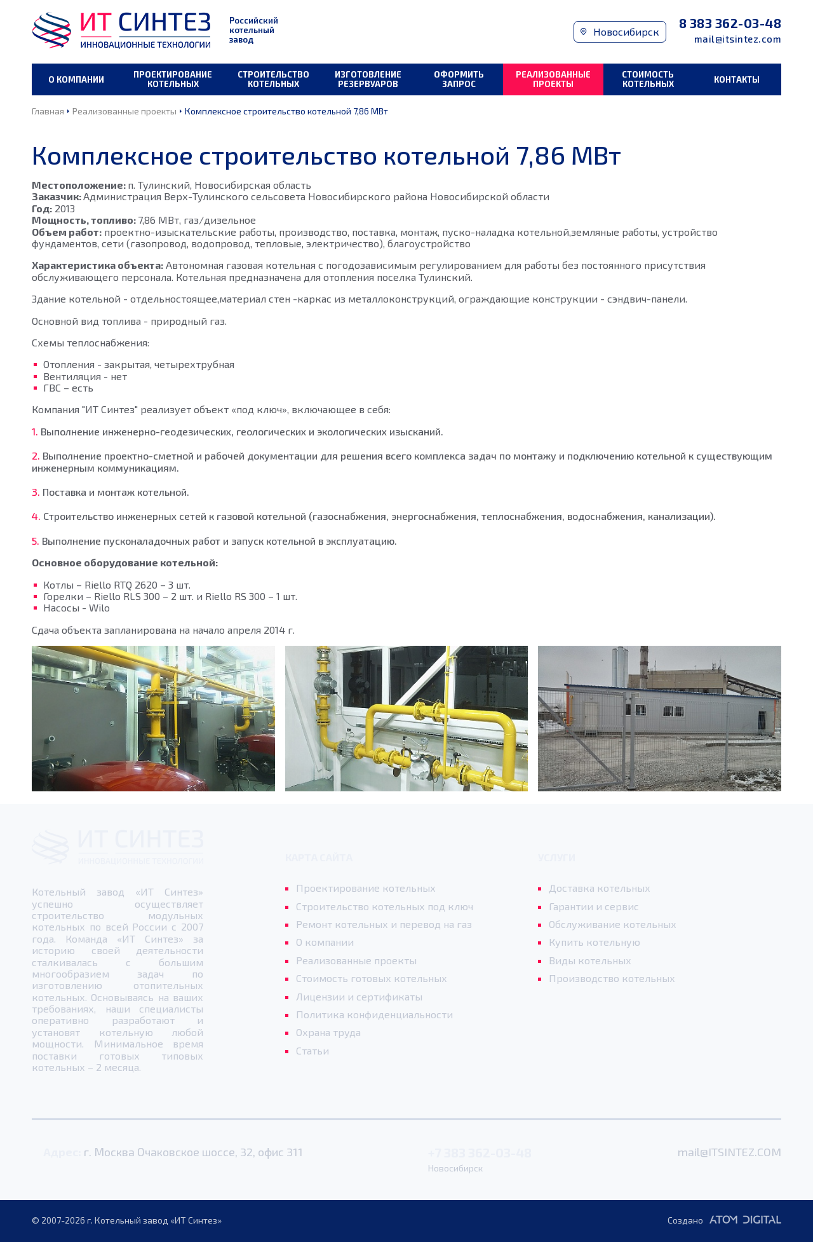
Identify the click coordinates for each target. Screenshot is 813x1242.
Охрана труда (328, 1032)
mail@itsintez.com (738, 39)
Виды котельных (590, 960)
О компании (76, 79)
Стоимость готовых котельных (371, 978)
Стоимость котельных (648, 79)
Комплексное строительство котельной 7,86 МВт (286, 111)
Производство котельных (612, 978)
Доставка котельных (599, 888)
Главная (48, 111)
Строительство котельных (273, 79)
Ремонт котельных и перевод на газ (384, 924)
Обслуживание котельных (612, 924)
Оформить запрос (459, 79)
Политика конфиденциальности (374, 1014)
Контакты (737, 79)
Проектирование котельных (172, 79)
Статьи (312, 1050)
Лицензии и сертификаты (359, 996)
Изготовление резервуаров (368, 79)
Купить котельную (594, 942)
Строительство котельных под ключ (384, 906)
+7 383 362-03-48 (480, 1152)
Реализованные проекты (553, 79)
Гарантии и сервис (594, 906)
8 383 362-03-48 (730, 23)
